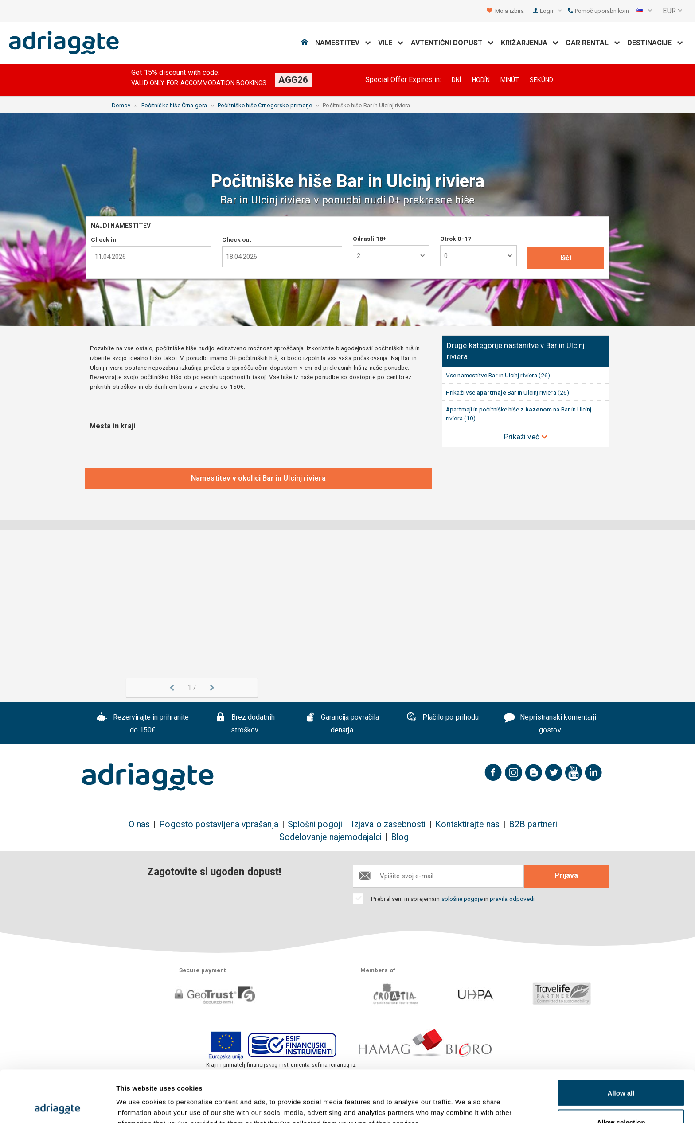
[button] (644, 11)
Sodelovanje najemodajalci (330, 837)
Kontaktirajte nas (467, 824)
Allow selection (621, 1070)
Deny (621, 1099)
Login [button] (551, 11)
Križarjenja (529, 43)
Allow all (621, 1041)
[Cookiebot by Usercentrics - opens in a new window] (57, 1105)
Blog (400, 837)
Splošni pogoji (315, 824)
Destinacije (655, 43)
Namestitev (343, 43)
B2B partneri (533, 824)
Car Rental (593, 43)
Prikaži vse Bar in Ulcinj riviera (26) (507, 392)
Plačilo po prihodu (442, 718)
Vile (391, 43)
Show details (465, 1100)
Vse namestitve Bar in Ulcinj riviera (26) (498, 375)
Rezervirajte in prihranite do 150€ (143, 724)
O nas (139, 824)
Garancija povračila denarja (342, 724)
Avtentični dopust (452, 43)
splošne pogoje (462, 898)
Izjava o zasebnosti (388, 824)
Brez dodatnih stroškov (245, 724)
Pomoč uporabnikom (598, 11)
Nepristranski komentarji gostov (550, 724)
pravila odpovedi (512, 898)
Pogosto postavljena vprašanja (218, 824)
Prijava (566, 875)
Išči (565, 258)
